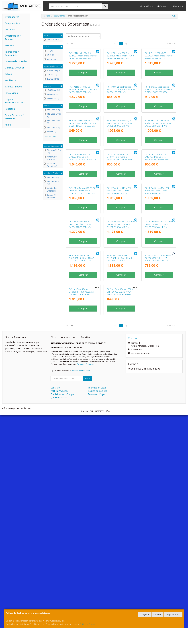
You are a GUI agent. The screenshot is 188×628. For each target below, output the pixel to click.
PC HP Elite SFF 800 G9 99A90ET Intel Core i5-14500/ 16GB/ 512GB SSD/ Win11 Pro (159, 83)
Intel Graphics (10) (51, 182)
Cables (8, 73)
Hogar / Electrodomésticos (15, 101)
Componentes (12, 23)
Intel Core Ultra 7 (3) (52, 122)
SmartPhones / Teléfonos (13, 37)
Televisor (10, 45)
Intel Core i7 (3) (52, 127)
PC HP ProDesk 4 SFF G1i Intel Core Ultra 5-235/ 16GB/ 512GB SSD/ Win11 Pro (121, 384)
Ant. (116, 43)
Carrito (178, 6)
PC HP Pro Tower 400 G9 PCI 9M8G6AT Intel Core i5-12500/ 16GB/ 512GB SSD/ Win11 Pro (82, 325)
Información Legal (97, 600)
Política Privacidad (60, 603)
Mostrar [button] (171, 43)
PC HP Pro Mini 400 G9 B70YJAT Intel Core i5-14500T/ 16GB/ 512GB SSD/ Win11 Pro (82, 264)
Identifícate (146, 6)
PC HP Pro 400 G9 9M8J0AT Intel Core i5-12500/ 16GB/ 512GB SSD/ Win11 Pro (120, 203)
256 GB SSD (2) (51, 79)
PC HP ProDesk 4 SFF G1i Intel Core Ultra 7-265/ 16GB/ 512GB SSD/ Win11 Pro (159, 384)
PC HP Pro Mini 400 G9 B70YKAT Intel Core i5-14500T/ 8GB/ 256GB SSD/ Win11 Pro (120, 264)
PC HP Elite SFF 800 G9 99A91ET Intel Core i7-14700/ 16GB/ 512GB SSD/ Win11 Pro (83, 143)
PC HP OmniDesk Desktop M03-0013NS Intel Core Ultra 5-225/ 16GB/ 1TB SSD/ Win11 (158, 143)
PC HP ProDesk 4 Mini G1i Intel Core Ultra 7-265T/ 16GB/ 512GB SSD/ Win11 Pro (81, 385)
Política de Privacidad (85, 576)
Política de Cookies (87, 624)
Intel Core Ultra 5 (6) (52, 115)
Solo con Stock (51, 39)
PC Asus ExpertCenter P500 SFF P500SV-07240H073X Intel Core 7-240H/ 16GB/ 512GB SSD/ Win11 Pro (120, 505)
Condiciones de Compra (62, 606)
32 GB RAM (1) (51, 98)
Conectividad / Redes (16, 61)
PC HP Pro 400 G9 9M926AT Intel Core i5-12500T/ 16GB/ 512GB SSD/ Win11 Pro (158, 203)
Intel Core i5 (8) (52, 110)
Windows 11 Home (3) (50, 158)
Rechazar (157, 614)
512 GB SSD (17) (52, 70)
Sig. (126, 43)
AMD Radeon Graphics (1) (51, 189)
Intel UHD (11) (51, 177)
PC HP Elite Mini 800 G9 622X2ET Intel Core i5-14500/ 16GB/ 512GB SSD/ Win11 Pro (83, 83)
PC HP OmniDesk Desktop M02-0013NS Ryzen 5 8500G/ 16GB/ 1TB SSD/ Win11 (121, 142)
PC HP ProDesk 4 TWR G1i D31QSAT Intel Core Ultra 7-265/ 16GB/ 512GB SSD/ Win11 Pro (120, 445)
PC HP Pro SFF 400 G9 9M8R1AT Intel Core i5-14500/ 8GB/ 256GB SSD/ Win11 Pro (157, 264)
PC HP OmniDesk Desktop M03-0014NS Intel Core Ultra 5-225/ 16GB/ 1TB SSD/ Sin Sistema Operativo (82, 204)
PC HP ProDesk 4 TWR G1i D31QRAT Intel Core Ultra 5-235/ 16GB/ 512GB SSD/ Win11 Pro (82, 445)
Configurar (144, 614)
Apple (8, 124)
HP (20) (48, 51)
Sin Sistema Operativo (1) (51, 164)
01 (121, 43)
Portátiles (10, 29)
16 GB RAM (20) (52, 90)
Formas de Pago (96, 606)
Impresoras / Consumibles (12, 53)
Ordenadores (12, 16)
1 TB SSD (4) (50, 75)
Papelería (10, 108)
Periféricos (10, 80)
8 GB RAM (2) (51, 94)
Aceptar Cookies (173, 614)
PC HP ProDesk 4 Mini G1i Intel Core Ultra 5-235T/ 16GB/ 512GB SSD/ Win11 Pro (157, 325)
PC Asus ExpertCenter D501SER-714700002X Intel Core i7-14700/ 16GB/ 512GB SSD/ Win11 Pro (82, 505)
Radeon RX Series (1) (50, 196)
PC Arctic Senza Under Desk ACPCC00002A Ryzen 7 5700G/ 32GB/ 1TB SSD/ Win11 (158, 445)
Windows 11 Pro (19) (52, 151)
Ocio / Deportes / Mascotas (14, 117)
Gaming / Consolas (15, 67)
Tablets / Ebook (13, 86)
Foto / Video (11, 92)
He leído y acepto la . (72, 583)
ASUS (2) (49, 55)
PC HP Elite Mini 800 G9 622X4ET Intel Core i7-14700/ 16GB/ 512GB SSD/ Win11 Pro (121, 83)
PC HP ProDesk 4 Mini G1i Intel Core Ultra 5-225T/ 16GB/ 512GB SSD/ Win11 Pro (119, 325)
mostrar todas (50, 136)
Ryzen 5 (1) (50, 131)
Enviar (87, 591)
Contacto (162, 6)
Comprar (83, 99)
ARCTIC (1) (50, 59)
